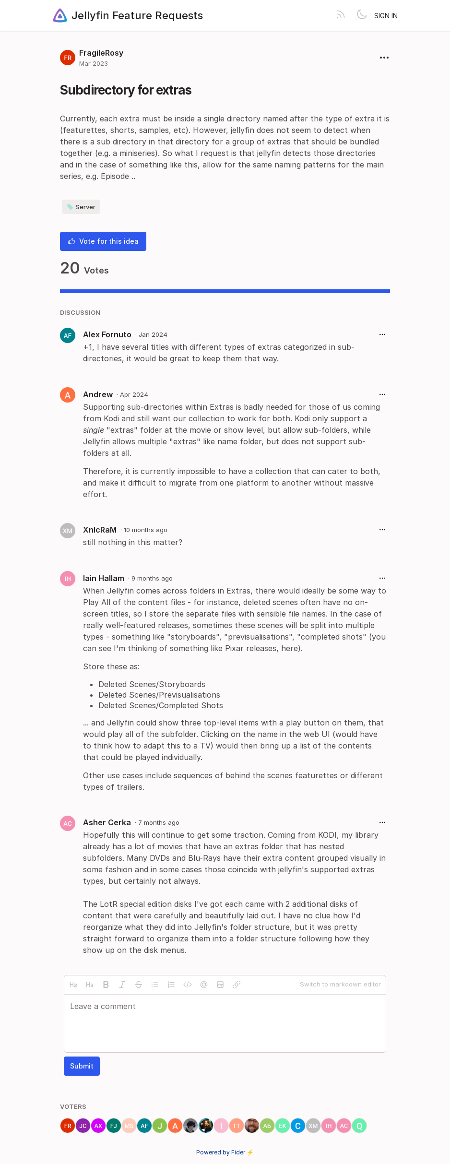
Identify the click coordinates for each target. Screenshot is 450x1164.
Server (81, 206)
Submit (82, 1066)
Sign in (386, 16)
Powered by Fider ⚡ (225, 1152)
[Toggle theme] (361, 15)
